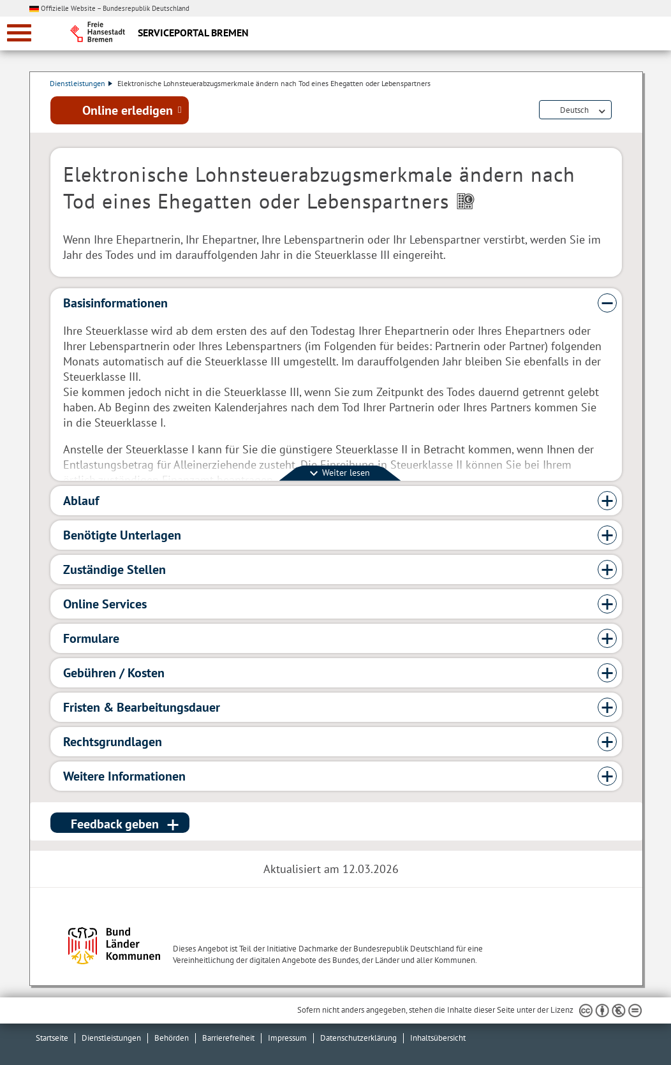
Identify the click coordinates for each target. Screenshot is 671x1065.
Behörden (171, 1037)
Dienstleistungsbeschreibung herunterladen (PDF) (619, 111)
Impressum (287, 1037)
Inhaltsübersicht (438, 1037)
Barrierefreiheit (228, 1037)
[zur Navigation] (19, 32)
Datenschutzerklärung (358, 1037)
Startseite (52, 1037)
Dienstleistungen (81, 83)
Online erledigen (127, 110)
